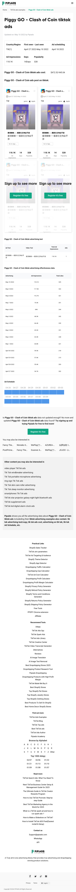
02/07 (29, 760)
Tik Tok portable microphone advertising (22, 476)
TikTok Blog (38, 721)
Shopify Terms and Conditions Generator (38, 595)
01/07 (46, 767)
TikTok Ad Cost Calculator (38, 575)
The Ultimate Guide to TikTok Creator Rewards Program (38, 792)
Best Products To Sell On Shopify (38, 703)
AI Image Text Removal (38, 661)
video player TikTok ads (15, 468)
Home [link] (5, 10)
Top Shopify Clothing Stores (38, 699)
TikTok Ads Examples (38, 717)
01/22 (46, 760)
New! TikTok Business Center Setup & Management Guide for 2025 (38, 786)
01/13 (38, 764)
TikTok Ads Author (38, 732)
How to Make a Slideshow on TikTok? (38, 817)
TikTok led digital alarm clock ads (19, 506)
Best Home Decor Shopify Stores (38, 707)
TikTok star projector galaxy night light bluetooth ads (28, 497)
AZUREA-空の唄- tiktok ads (52, 445)
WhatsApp (38, 838)
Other (51, 752)
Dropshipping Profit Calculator (38, 579)
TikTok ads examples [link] (18, 10)
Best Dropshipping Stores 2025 (37, 665)
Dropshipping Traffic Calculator (38, 567)
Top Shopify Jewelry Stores (38, 695)
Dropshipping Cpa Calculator (38, 571)
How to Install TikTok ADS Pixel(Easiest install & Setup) (38, 822)
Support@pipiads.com (38, 835)
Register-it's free (20, 195)
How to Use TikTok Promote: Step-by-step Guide (38, 799)
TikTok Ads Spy (38, 631)
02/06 (38, 760)
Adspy (37, 627)
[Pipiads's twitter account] (35, 876)
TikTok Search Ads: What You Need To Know (38, 779)
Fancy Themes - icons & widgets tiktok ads (10, 445)
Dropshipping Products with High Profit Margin (38, 678)
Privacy (28, 883)
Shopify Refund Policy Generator (38, 590)
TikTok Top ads (38, 725)
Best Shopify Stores (38, 687)
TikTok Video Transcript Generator (38, 646)
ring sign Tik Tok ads (13, 481)
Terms (35, 883)
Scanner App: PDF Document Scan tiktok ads (38, 450)
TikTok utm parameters (38, 552)
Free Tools (38, 608)
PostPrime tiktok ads (10, 450)
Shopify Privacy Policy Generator (38, 586)
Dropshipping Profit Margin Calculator (38, 582)
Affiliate (38, 616)
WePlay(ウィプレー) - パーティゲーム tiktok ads (38, 445)
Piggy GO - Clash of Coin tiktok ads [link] (41, 10)
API (38, 842)
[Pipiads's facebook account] (30, 876)
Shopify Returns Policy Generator (38, 601)
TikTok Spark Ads (38, 634)
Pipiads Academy (38, 736)
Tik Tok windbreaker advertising (18, 472)
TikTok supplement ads (14, 502)
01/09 (29, 767)
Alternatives (38, 650)
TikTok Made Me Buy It (38, 683)
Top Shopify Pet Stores (38, 691)
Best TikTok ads (38, 729)
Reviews (38, 654)
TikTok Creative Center (38, 642)
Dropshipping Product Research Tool (38, 669)
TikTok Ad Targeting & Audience (38, 555)
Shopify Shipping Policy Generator (38, 604)
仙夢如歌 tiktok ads (66, 445)
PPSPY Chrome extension (38, 612)
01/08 (38, 767)
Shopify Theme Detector (38, 559)
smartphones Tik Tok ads (15, 493)
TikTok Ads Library (38, 638)
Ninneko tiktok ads (24, 445)
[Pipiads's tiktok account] (40, 876)
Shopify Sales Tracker (38, 548)
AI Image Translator (38, 658)
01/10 (46, 764)
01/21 (29, 764)
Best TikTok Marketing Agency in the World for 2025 (38, 805)
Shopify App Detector (38, 563)
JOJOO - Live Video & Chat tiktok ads (66, 450)
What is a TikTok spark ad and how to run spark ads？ (38, 812)
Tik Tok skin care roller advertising (19, 485)
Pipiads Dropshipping (38, 673)
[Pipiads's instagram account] (46, 876)
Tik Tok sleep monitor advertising (19, 489)
